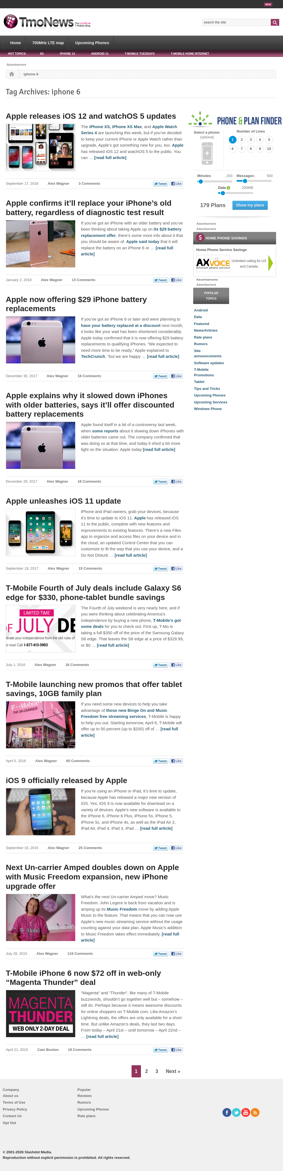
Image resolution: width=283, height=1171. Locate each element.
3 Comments (89, 183)
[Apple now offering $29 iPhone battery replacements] (93, 356)
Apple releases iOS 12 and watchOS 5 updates (91, 116)
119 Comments (80, 953)
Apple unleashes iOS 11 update (63, 501)
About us (10, 1096)
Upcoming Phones (92, 43)
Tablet (199, 382)
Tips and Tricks (207, 389)
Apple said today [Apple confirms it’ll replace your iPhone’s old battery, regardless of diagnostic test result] (142, 241)
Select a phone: (207, 135)
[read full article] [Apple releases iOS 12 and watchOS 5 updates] (110, 157)
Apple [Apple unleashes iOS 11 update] (140, 518)
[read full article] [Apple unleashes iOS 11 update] (131, 555)
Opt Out (9, 1123)
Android (201, 310)
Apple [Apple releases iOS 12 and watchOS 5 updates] (178, 145)
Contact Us (12, 1116)
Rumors (201, 344)
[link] (212, 263)
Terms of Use (14, 1102)
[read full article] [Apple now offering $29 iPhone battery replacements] (163, 356)
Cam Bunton (48, 1050)
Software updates (209, 363)
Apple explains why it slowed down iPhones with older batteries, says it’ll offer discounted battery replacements (90, 404)
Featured (201, 324)
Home (15, 43)
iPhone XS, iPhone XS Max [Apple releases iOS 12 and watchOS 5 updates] (115, 126)
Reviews (84, 1096)
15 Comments (90, 568)
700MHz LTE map (48, 43)
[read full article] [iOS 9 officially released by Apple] (156, 828)
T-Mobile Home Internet (190, 53)
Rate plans (203, 337)
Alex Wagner (58, 183)
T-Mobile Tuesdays (139, 53)
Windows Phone (208, 409)
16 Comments (89, 376)
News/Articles (206, 330)
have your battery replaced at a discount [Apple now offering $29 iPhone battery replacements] (121, 325)
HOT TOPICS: (17, 53)
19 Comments (79, 1050)
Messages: (255, 176)
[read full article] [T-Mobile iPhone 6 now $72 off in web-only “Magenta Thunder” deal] (102, 1036)
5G (42, 53)
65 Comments (78, 761)
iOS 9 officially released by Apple (66, 780)
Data (198, 317)
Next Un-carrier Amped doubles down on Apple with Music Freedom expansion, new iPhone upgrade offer (92, 876)
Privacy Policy (15, 1109)
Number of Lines (251, 131)
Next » (173, 1071)
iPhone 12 (67, 53)
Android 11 (100, 53)
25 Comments (90, 848)
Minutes (204, 176)
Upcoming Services (210, 402)
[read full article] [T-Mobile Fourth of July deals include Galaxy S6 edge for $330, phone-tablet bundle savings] (113, 645)
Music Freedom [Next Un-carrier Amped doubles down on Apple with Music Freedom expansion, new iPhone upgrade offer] (122, 909)
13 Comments (83, 280)
